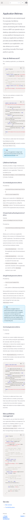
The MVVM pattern (10, 507)
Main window (8, 504)
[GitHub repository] (26, 3)
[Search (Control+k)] (15, 2)
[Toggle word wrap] (21, 68)
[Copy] (23, 68)
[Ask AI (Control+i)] (22, 2)
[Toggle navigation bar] (2, 3)
